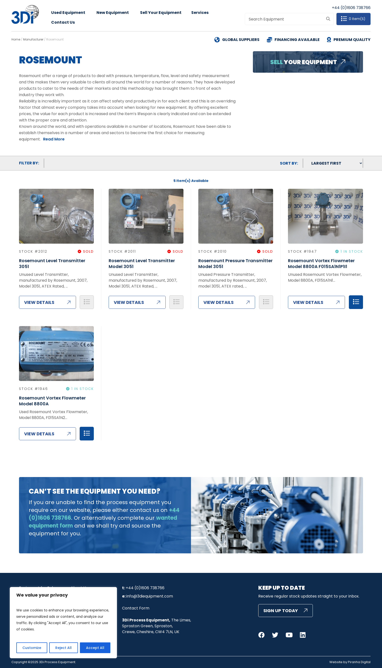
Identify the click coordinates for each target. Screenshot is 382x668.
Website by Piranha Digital (350, 662)
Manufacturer (33, 39)
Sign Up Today (280, 611)
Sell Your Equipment (160, 12)
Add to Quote (87, 302)
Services (200, 12)
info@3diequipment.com (149, 596)
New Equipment (112, 12)
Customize (31, 647)
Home (15, 39)
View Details (39, 302)
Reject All (63, 647)
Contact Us (63, 22)
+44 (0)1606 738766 (351, 7)
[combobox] (289, 19)
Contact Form (135, 608)
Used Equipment (68, 12)
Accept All (95, 647)
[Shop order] (333, 163)
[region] (63, 622)
